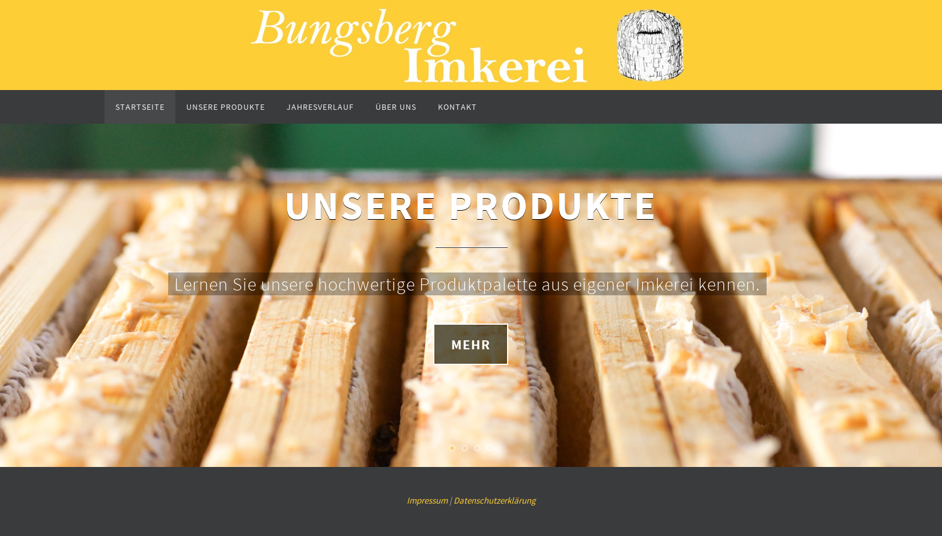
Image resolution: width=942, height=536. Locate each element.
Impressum (427, 500)
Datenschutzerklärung (495, 500)
